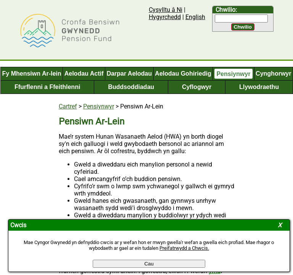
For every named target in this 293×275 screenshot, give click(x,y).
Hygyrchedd (165, 17)
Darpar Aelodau (129, 73)
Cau (148, 264)
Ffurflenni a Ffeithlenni (47, 87)
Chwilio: (226, 9)
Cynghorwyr (273, 73)
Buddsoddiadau (131, 87)
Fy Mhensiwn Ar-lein (31, 73)
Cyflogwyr (196, 87)
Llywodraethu (259, 87)
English (195, 17)
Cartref (68, 106)
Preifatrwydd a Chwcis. (184, 248)
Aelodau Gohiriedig (183, 73)
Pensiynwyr (233, 73)
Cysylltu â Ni (165, 9)
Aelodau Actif (84, 73)
